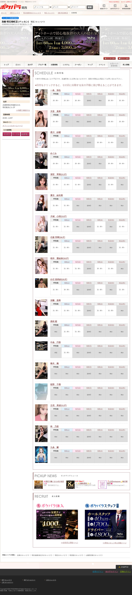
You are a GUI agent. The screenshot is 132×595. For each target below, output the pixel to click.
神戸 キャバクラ (7, 580)
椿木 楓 (54, 363)
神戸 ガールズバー (29, 580)
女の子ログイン (111, 571)
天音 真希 (55, 111)
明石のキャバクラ (61, 555)
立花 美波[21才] (58, 405)
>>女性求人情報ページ (69, 543)
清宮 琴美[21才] (58, 174)
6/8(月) (89, 94)
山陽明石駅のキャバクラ (94, 555)
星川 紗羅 (55, 132)
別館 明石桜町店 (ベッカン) (15, 22)
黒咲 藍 (53, 321)
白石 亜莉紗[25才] (58, 279)
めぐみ (53, 153)
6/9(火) (100, 94)
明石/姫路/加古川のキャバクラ (42, 555)
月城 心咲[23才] (58, 216)
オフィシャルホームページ (13, 126)
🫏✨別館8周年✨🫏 (83, 483)
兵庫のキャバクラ (23, 555)
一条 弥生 (55, 90)
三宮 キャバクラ (51, 580)
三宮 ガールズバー (7, 582)
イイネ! (109, 58)
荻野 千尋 (55, 384)
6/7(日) (78, 94)
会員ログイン (97, 571)
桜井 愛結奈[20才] (59, 258)
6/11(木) (122, 94)
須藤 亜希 (55, 300)
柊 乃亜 (54, 426)
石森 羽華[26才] (57, 237)
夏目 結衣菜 (56, 195)
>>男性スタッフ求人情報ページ (114, 543)
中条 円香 (55, 342)
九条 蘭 (54, 447)
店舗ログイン (125, 571)
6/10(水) (111, 94)
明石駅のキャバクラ (76, 555)
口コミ (124, 58)
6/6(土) (67, 94)
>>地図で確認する (23, 110)
